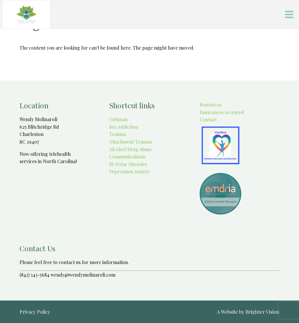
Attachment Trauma (130, 142)
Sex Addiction (123, 127)
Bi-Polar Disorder (128, 164)
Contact (208, 119)
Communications (127, 156)
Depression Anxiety (129, 171)
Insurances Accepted (221, 112)
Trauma (117, 134)
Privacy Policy (35, 311)
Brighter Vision (262, 311)
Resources (210, 105)
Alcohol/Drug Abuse (130, 149)
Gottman (118, 119)
